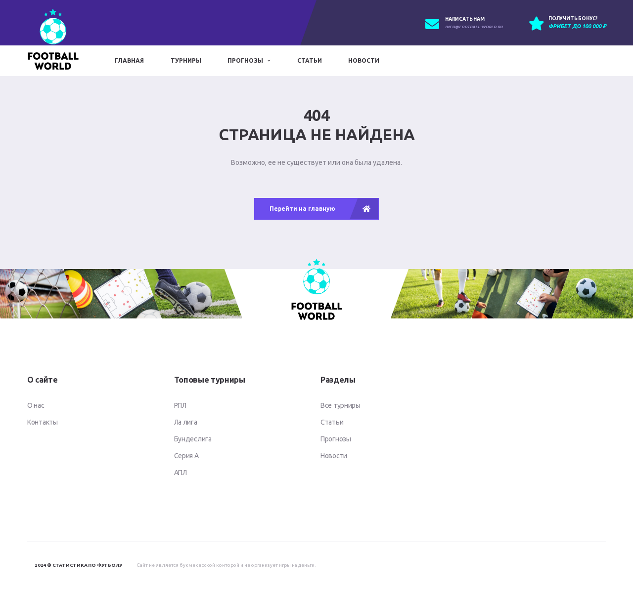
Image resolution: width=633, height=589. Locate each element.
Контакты (42, 422)
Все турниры (340, 405)
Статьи (309, 60)
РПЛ (180, 405)
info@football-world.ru (473, 27)
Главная (129, 60)
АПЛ (180, 472)
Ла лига (185, 422)
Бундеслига (193, 439)
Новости (363, 60)
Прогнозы (245, 60)
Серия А (186, 456)
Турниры (186, 60)
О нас (36, 405)
